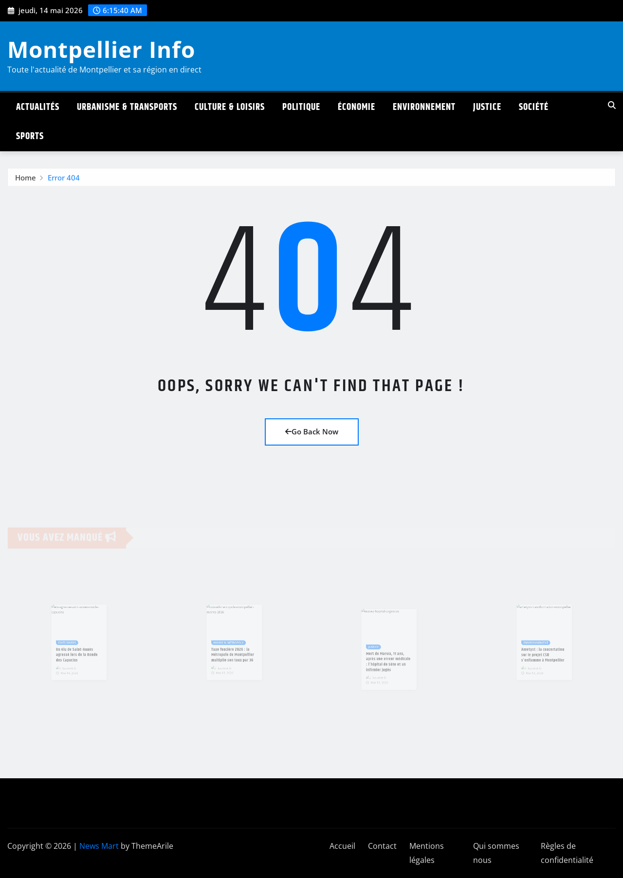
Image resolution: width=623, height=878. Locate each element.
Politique (301, 107)
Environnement (424, 107)
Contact (382, 846)
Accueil (342, 846)
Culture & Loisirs (230, 107)
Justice (487, 107)
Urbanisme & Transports (127, 107)
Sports (30, 136)
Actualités (37, 107)
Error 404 (64, 180)
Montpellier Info (101, 49)
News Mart (99, 846)
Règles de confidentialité (567, 853)
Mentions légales (426, 853)
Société (534, 107)
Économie (356, 107)
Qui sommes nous (496, 853)
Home (25, 180)
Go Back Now (311, 431)
